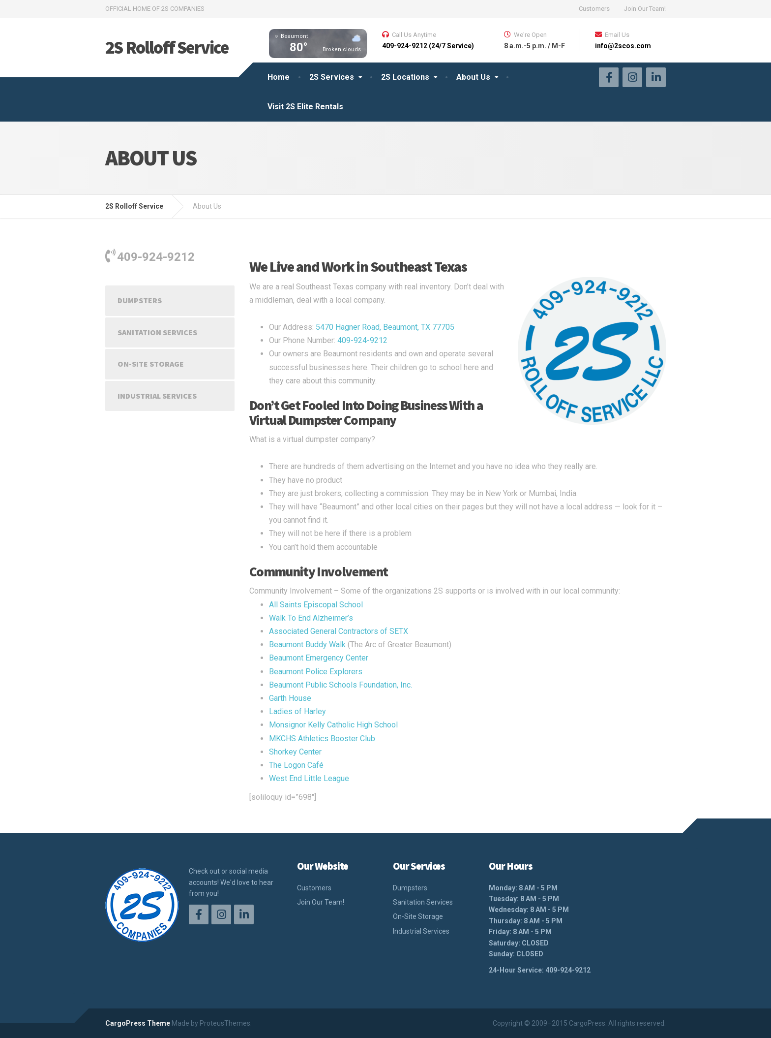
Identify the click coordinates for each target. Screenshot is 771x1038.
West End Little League (309, 778)
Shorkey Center (295, 751)
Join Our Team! (645, 8)
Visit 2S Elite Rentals (305, 106)
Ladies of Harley (297, 711)
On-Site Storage (151, 364)
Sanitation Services (157, 332)
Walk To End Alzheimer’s (311, 618)
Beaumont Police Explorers (315, 671)
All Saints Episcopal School (316, 604)
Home (278, 77)
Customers (594, 8)
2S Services (331, 77)
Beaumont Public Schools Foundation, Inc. (340, 685)
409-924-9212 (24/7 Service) (428, 46)
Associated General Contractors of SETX (338, 631)
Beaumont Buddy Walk (307, 644)
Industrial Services (157, 396)
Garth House (290, 698)
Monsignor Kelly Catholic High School (333, 724)
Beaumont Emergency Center (318, 657)
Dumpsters (140, 300)
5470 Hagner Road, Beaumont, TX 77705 (385, 327)
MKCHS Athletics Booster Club (322, 738)
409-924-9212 (362, 340)
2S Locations (405, 77)
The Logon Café (296, 765)
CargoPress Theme (137, 1023)
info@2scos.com (623, 46)
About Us (473, 77)
